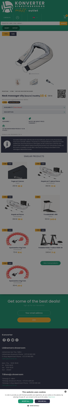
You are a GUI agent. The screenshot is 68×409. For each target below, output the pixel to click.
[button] (34, 406)
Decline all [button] (42, 401)
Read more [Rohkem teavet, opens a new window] (51, 397)
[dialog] (34, 204)
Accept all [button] (25, 401)
